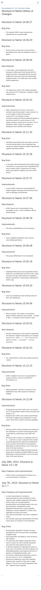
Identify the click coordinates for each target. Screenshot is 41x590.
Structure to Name (24, 8)
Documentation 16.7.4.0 (9, 8)
